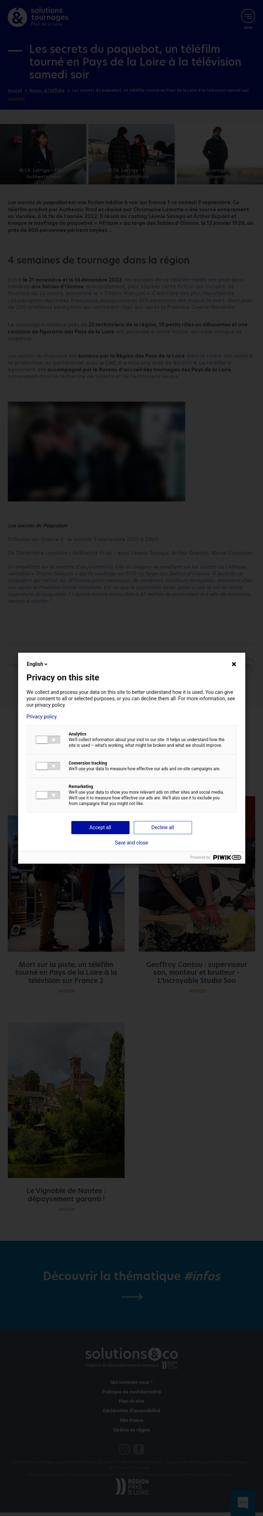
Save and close (131, 843)
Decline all (163, 827)
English (38, 664)
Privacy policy (42, 716)
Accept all (100, 827)
